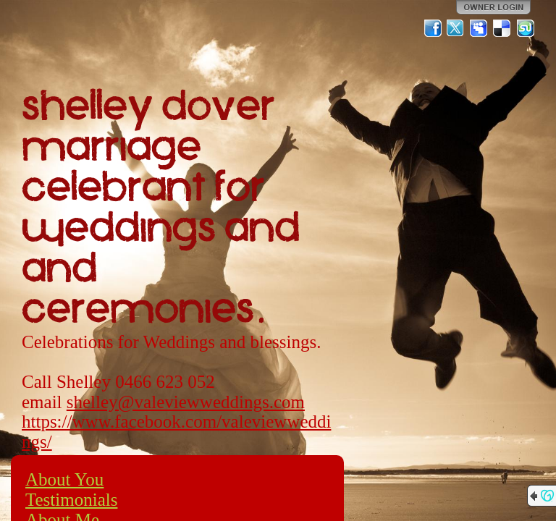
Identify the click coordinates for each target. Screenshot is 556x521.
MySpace (479, 28)
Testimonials (71, 499)
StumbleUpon (525, 28)
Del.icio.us (502, 28)
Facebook (433, 28)
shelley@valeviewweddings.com (186, 402)
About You (64, 479)
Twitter (456, 28)
